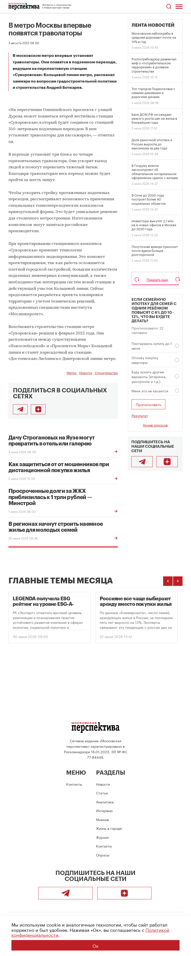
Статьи (102, 792)
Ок (95, 945)
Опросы (102, 854)
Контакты (74, 784)
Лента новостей (153, 25)
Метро (72, 372)
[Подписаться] (38, 409)
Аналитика (105, 801)
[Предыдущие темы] (168, 581)
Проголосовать (148, 404)
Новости (85, 372)
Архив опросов (155, 424)
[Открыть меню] (179, 6)
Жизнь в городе (109, 828)
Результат (140, 415)
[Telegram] (142, 461)
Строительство (106, 372)
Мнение (102, 819)
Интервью (104, 810)
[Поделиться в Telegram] (20, 409)
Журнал (102, 837)
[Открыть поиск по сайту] (169, 6)
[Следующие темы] (178, 581)
